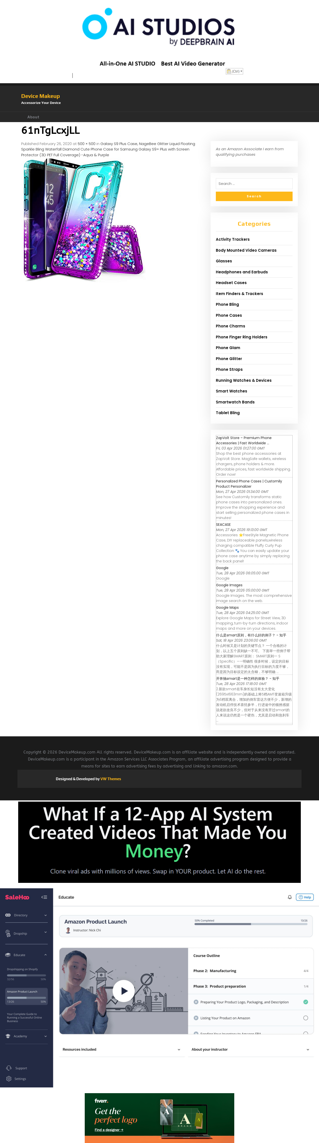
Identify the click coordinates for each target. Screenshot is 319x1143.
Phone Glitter (229, 358)
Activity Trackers (233, 239)
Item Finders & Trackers (239, 293)
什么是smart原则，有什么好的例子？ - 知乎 (251, 635)
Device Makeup (40, 96)
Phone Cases (229, 315)
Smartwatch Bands (235, 402)
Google (222, 567)
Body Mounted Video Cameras (246, 250)
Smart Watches (231, 391)
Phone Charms (230, 326)
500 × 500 (86, 143)
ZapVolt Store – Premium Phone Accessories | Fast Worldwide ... (244, 440)
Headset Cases (231, 282)
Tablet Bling (228, 412)
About (33, 117)
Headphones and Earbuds (242, 272)
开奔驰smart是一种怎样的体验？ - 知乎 (247, 678)
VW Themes (110, 779)
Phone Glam (228, 347)
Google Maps (227, 607)
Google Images (229, 585)
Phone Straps (229, 369)
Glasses (224, 261)
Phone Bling (227, 304)
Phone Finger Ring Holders (241, 337)
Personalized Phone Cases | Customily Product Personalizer (249, 484)
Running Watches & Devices (244, 380)
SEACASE (223, 524)
